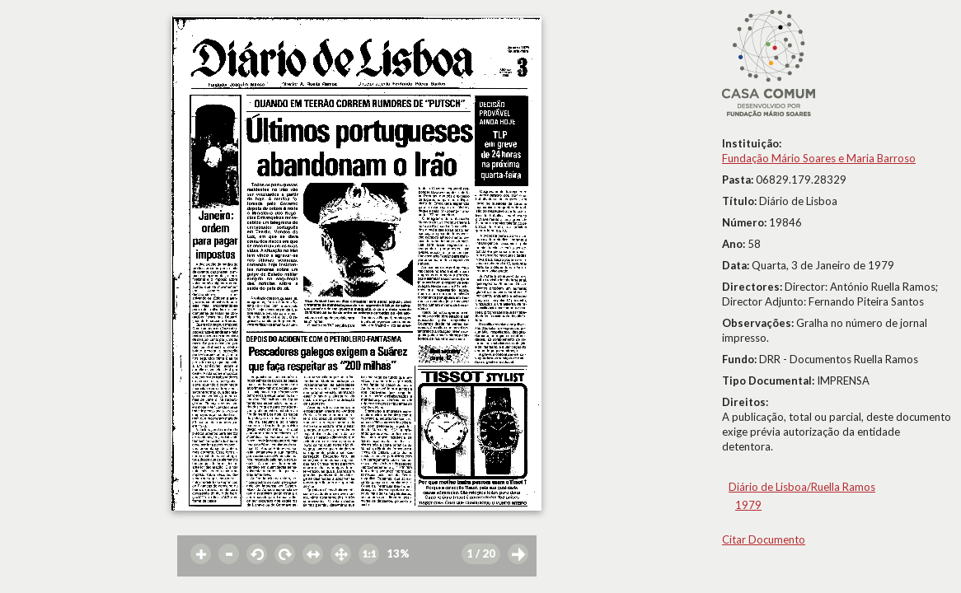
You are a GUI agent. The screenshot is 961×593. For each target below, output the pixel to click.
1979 (748, 504)
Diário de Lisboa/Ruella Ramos (802, 486)
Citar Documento (763, 539)
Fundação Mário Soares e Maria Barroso (819, 158)
